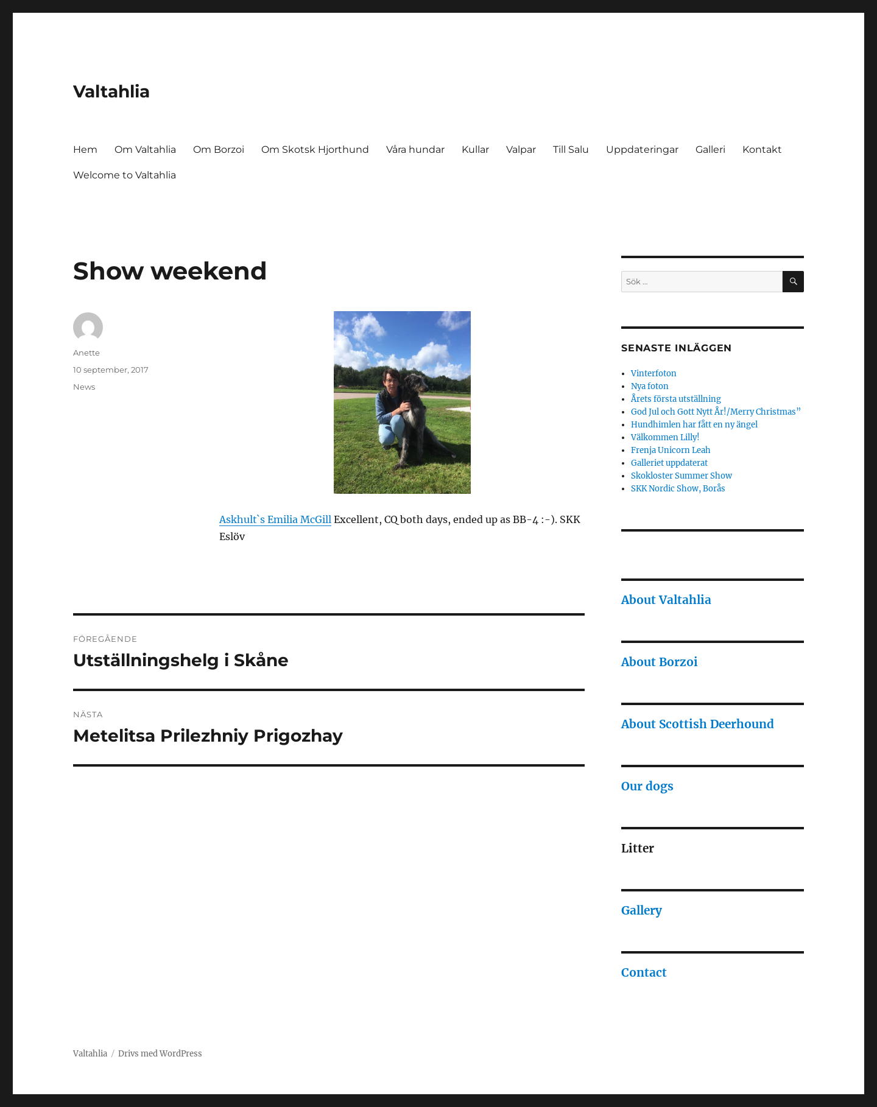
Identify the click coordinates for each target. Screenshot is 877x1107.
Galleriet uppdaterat (669, 463)
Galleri (710, 149)
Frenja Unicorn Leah (671, 450)
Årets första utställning (676, 399)
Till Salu (571, 149)
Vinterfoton (654, 373)
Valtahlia (111, 91)
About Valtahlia (666, 599)
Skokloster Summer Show (681, 476)
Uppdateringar (642, 149)
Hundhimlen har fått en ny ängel (694, 425)
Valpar (521, 149)
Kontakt (762, 149)
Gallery (641, 910)
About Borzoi (659, 662)
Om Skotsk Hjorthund (315, 149)
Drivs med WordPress (160, 1054)
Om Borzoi (218, 149)
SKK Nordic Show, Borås (678, 488)
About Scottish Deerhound (697, 724)
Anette (86, 352)
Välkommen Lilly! (665, 437)
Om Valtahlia (145, 149)
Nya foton (650, 386)
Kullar (475, 149)
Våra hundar (415, 149)
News (84, 387)
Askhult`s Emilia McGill (275, 519)
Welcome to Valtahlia (124, 175)
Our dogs (647, 786)
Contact (644, 972)
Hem (85, 149)
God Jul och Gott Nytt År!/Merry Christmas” (716, 412)
